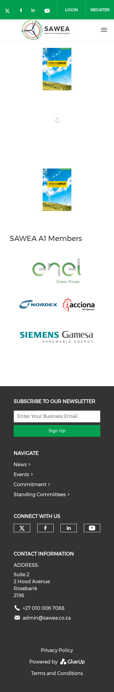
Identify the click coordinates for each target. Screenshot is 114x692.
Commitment (30, 484)
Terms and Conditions (57, 673)
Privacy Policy (57, 650)
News (20, 464)
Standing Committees (40, 494)
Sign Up (57, 430)
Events (21, 474)
